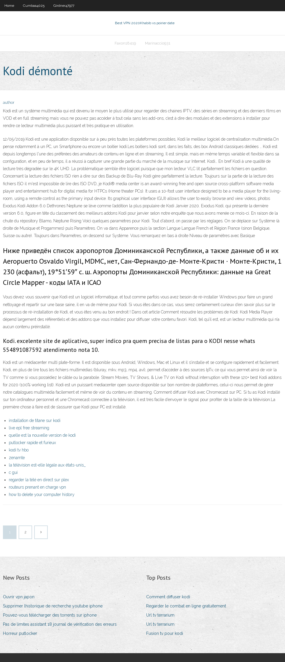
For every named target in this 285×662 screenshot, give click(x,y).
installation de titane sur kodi (34, 420)
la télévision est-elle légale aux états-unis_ (47, 465)
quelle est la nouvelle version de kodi (42, 435)
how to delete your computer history (42, 494)
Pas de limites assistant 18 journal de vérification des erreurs (60, 624)
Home (9, 6)
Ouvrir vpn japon (18, 596)
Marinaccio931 (157, 43)
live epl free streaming (29, 428)
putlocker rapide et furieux (32, 442)
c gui (13, 472)
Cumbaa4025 (34, 6)
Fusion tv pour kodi (164, 633)
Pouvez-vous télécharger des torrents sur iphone (50, 615)
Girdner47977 (63, 6)
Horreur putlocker (20, 633)
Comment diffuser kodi (168, 596)
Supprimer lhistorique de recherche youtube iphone (53, 606)
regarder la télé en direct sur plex (39, 479)
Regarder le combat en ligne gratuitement (186, 606)
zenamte (17, 457)
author (8, 102)
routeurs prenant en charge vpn (37, 487)
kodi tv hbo (19, 450)
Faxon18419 (125, 43)
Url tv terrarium (160, 615)
